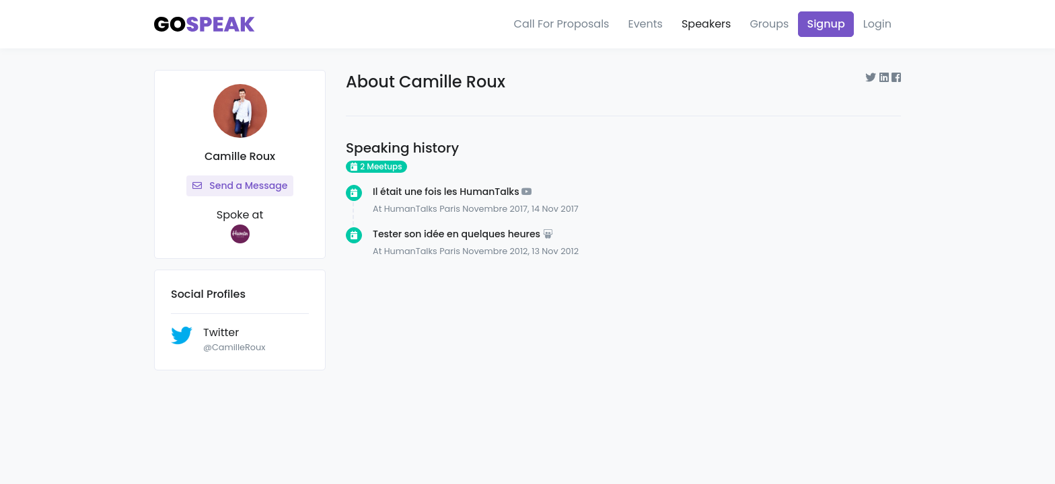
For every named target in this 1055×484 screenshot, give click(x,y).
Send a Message (240, 185)
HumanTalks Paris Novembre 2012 (456, 251)
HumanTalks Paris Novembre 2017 (456, 208)
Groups (769, 24)
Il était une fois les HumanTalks (446, 191)
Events (645, 24)
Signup (825, 24)
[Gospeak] (204, 24)
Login (877, 24)
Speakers (706, 24)
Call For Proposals (562, 24)
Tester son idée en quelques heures (456, 234)
